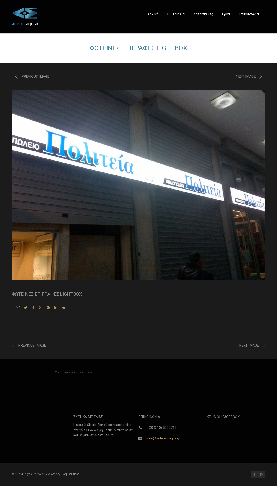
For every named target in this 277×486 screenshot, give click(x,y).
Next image (246, 78)
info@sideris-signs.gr (163, 438)
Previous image (35, 78)
